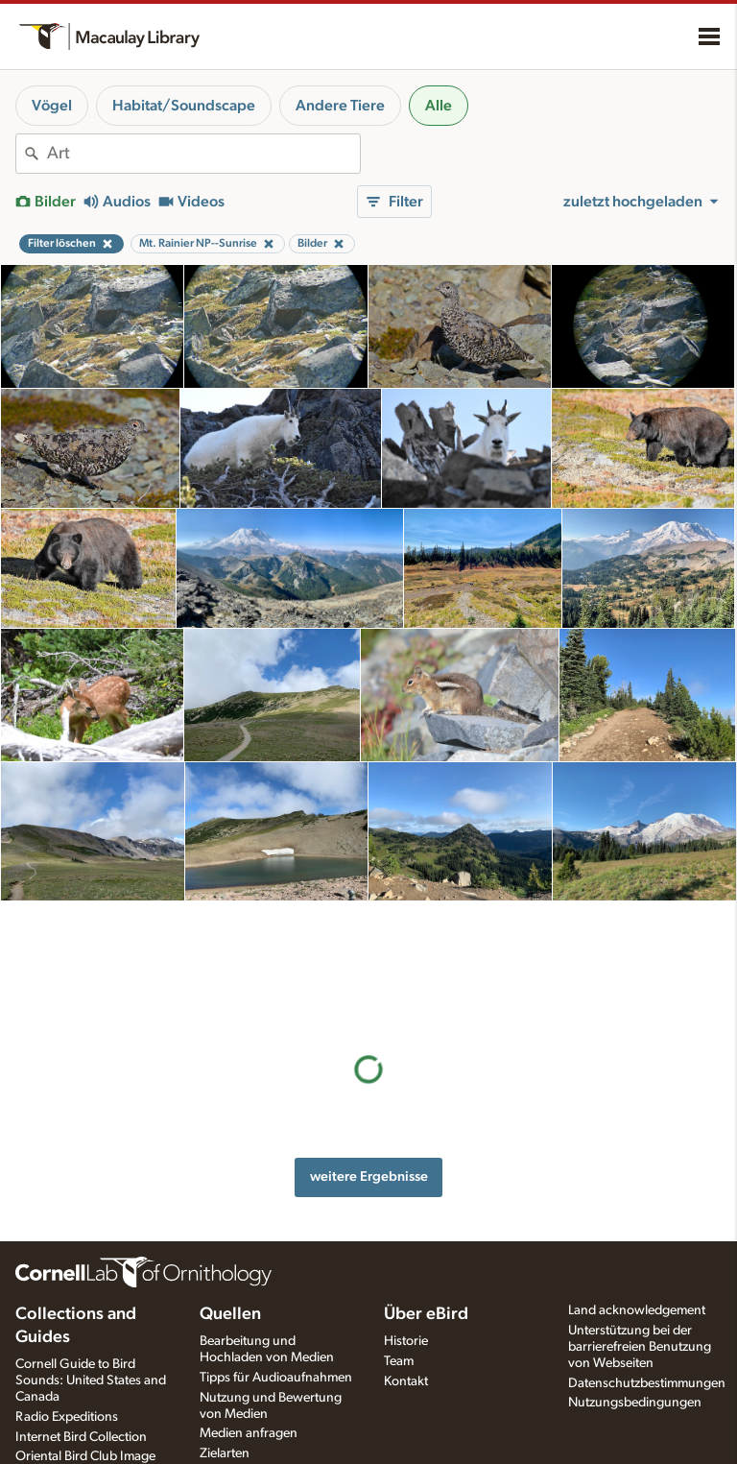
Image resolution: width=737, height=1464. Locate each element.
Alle (438, 105)
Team (399, 1361)
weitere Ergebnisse (369, 1054)
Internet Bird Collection (81, 1437)
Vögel (52, 105)
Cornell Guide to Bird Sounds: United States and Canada (90, 1380)
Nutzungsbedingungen (634, 1402)
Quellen (230, 1314)
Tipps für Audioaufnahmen (276, 1377)
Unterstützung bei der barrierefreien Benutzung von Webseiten (639, 1347)
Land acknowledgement (636, 1310)
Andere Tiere (340, 105)
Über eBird (426, 1314)
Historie (406, 1341)
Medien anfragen (248, 1433)
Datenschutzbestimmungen (646, 1383)
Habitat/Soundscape (183, 105)
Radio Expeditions (66, 1417)
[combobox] (203, 153)
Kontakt (406, 1381)
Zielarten (225, 1453)
